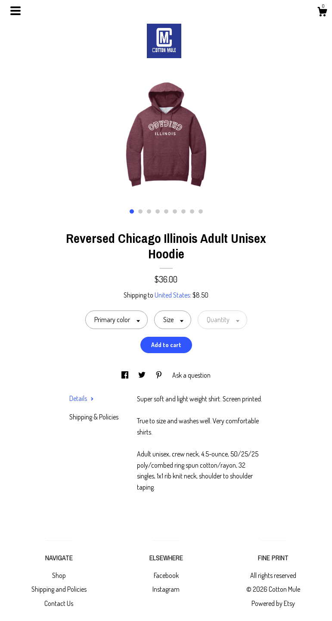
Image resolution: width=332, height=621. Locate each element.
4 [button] (157, 211)
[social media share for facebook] (125, 375)
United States (172, 295)
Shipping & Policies (93, 417)
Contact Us (58, 603)
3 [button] (149, 211)
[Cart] (322, 12)
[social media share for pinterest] (159, 375)
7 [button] (183, 211)
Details (81, 398)
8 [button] (192, 211)
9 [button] (201, 211)
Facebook (166, 575)
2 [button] (140, 211)
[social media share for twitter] (142, 375)
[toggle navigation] (15, 10)
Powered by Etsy (273, 603)
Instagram (166, 589)
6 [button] (175, 211)
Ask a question (191, 375)
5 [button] (166, 211)
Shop (59, 575)
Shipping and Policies (59, 589)
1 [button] (132, 211)
